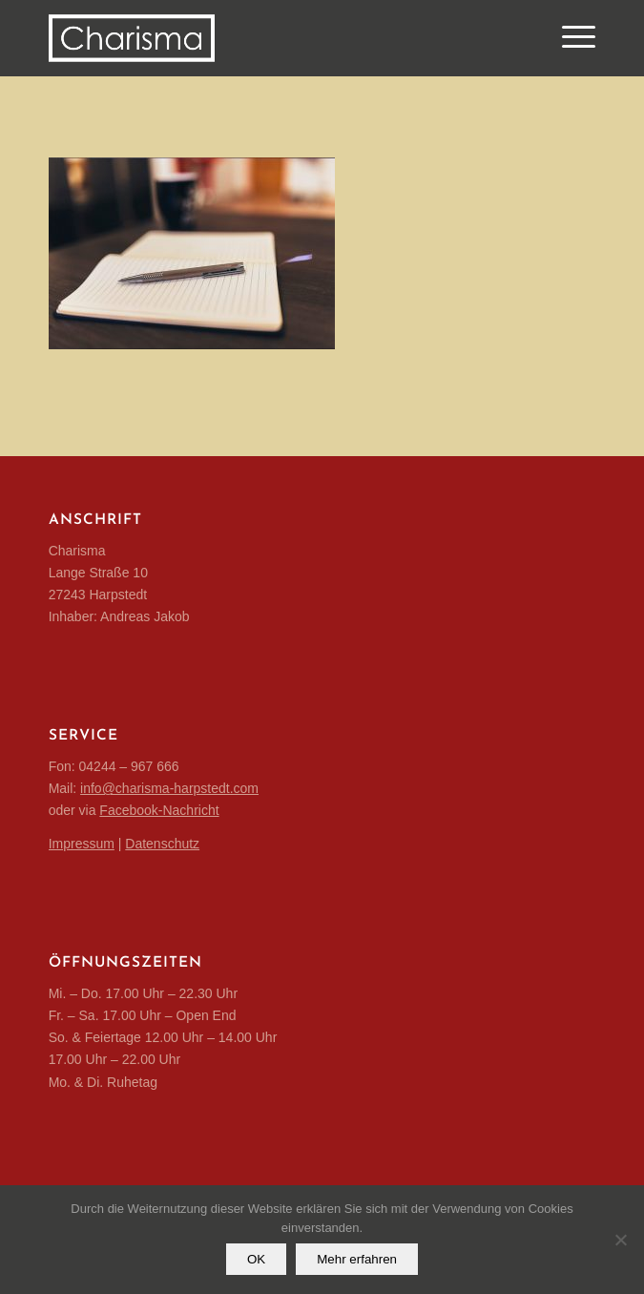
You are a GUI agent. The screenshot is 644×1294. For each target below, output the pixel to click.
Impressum (81, 843)
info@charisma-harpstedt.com (169, 788)
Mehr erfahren (357, 1259)
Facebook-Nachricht (158, 810)
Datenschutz (162, 843)
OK (256, 1259)
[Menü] (569, 38)
